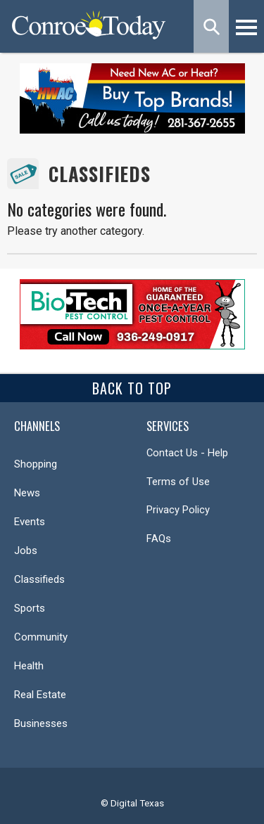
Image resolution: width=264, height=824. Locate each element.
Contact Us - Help (187, 452)
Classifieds (100, 174)
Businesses (41, 723)
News (27, 493)
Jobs (25, 550)
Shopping (35, 464)
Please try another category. (75, 231)
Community (41, 637)
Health (29, 665)
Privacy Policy (178, 509)
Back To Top (132, 388)
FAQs (158, 538)
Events (29, 521)
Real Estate (40, 694)
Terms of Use (178, 481)
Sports (29, 608)
